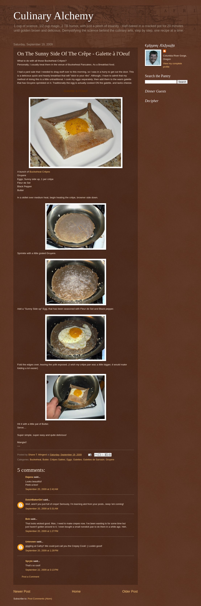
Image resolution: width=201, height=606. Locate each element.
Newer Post (21, 591)
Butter (46, 459)
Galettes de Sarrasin (93, 459)
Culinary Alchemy (53, 16)
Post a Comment (30, 576)
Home (76, 591)
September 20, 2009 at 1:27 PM (41, 531)
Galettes (77, 459)
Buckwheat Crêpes (40, 171)
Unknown (30, 541)
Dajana (29, 477)
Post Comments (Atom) (40, 598)
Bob (27, 519)
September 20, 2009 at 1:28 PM (41, 550)
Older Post (130, 591)
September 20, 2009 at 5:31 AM (41, 508)
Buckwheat (35, 459)
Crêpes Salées (57, 459)
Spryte (29, 561)
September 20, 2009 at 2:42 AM (41, 489)
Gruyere (110, 459)
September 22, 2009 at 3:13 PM (41, 569)
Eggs (69, 459)
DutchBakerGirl (33, 499)
